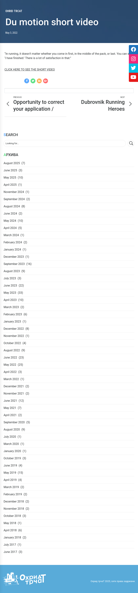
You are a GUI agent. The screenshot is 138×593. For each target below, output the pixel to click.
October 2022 (12, 343)
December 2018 (14, 501)
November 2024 (14, 192)
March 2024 (11, 235)
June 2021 (10, 400)
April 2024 (10, 228)
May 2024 (10, 220)
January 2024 (12, 249)
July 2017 (10, 544)
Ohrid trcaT (13, 11)
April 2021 (10, 415)
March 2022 (11, 379)
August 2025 (12, 163)
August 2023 (12, 271)
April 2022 (10, 372)
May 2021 (10, 408)
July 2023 (10, 278)
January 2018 (12, 537)
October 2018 (12, 516)
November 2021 (14, 393)
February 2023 (13, 314)
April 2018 (10, 530)
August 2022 (12, 350)
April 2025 (10, 184)
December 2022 (14, 328)
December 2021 (14, 386)
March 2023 (11, 307)
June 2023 (10, 285)
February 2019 (13, 494)
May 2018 (10, 523)
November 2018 (14, 508)
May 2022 (10, 364)
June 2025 (10, 170)
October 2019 (12, 458)
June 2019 (10, 465)
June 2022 (10, 357)
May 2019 (10, 472)
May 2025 (10, 177)
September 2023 (14, 264)
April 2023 (10, 300)
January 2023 (12, 321)
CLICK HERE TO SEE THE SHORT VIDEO (29, 69)
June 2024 (10, 213)
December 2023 (14, 256)
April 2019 (10, 480)
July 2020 (10, 436)
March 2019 (11, 487)
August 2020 (12, 429)
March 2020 (11, 444)
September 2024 (14, 199)
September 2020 (14, 422)
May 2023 (10, 292)
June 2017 (10, 552)
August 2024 (12, 206)
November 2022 (14, 336)
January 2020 (12, 451)
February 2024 (13, 242)
